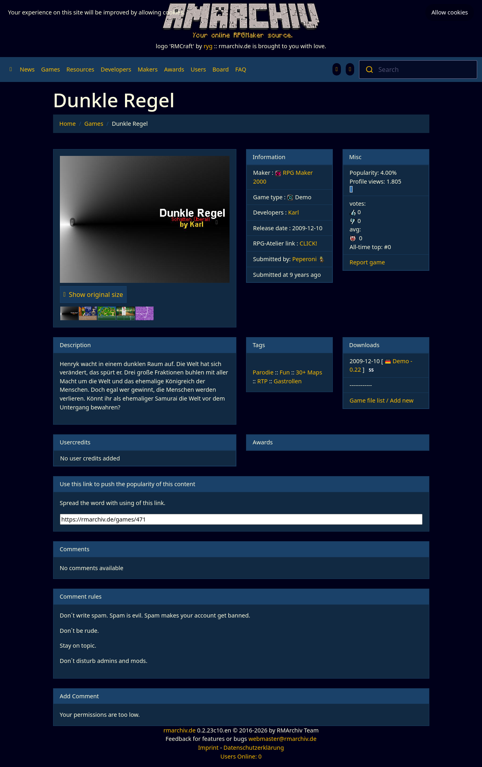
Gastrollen (288, 381)
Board (221, 69)
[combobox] (418, 69)
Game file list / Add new (382, 400)
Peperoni (304, 259)
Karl (293, 212)
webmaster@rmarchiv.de (282, 738)
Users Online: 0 (241, 756)
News (27, 69)
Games (50, 69)
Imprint (208, 747)
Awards (174, 69)
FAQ (240, 69)
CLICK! (308, 243)
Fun (285, 372)
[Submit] (368, 69)
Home (67, 123)
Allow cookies (449, 12)
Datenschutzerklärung (254, 747)
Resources (80, 69)
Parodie (263, 372)
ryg (207, 46)
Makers (147, 69)
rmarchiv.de (179, 730)
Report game (367, 262)
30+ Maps (309, 372)
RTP (262, 381)
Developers (116, 69)
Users (198, 69)
